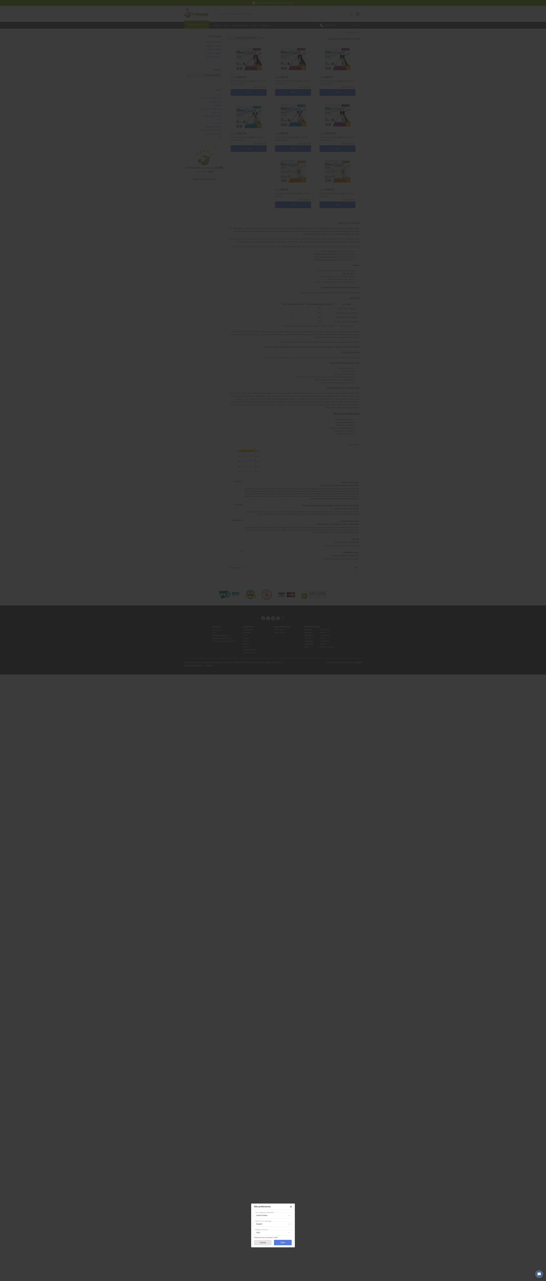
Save (283, 1242)
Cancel (263, 1242)
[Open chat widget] (539, 1274)
